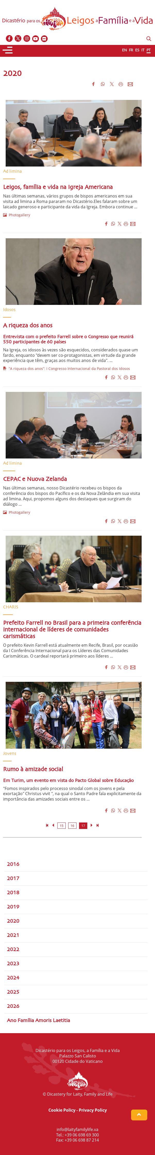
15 (61, 825)
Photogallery (16, 214)
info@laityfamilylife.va (77, 1129)
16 (72, 825)
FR (131, 50)
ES (137, 50)
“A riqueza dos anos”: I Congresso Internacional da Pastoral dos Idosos (66, 368)
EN (124, 50)
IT (142, 50)
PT (149, 50)
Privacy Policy (93, 1110)
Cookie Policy (61, 1110)
